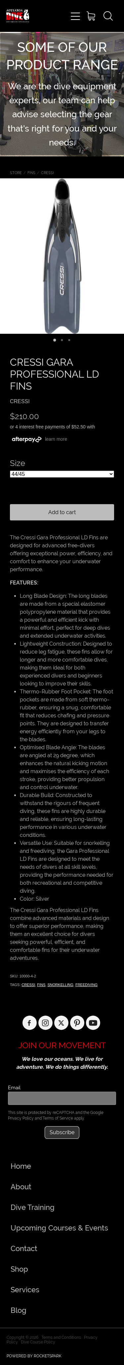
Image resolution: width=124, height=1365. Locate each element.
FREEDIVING (86, 985)
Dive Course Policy (38, 1342)
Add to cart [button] (62, 512)
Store (16, 173)
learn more (56, 439)
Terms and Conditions (61, 1337)
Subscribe (62, 1132)
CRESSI (47, 173)
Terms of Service (58, 1118)
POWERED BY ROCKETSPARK (34, 1356)
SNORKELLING (60, 985)
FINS (31, 173)
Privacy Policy (21, 1118)
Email (14, 1087)
